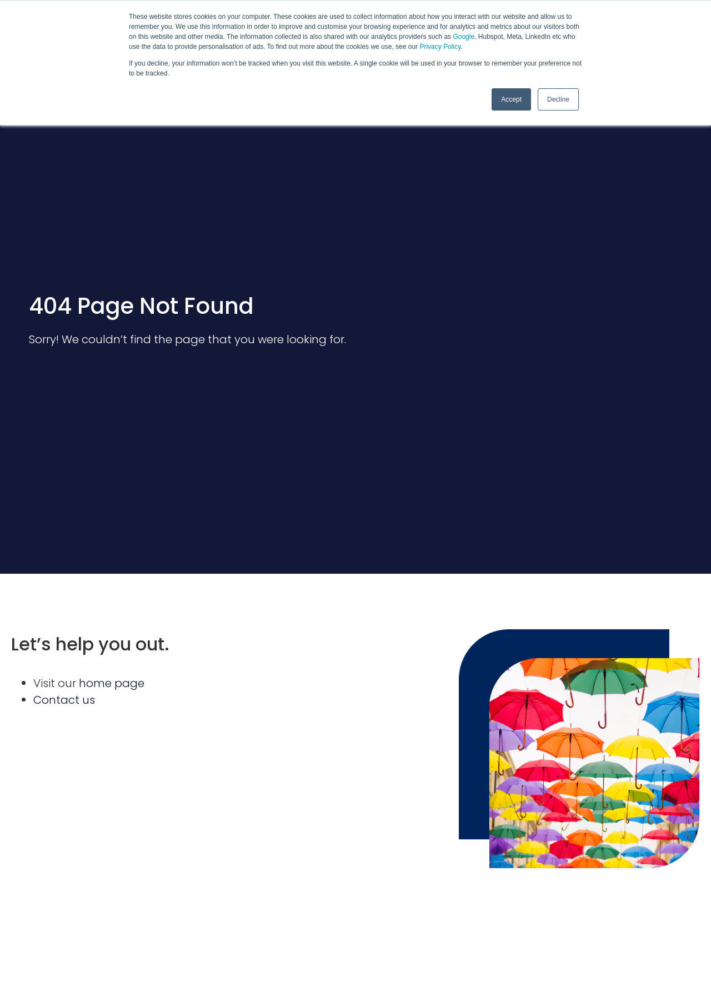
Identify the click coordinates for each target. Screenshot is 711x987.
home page (111, 683)
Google (463, 37)
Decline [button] (558, 99)
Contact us (64, 700)
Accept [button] (511, 99)
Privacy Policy (439, 47)
